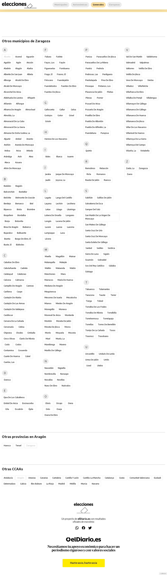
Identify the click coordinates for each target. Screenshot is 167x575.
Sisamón (89, 260)
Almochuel (30, 109)
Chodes (19, 333)
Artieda (29, 150)
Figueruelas (50, 68)
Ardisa (7, 150)
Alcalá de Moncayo (13, 86)
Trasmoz (89, 336)
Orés (48, 409)
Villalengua (151, 98)
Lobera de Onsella (53, 215)
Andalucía (8, 478)
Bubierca (27, 227)
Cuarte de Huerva (12, 356)
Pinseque (89, 86)
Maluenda (60, 268)
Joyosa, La (60, 180)
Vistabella (144, 150)
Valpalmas (144, 62)
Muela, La (60, 338)
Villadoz (130, 86)
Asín (20, 156)
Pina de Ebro (107, 80)
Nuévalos (66, 385)
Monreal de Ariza (53, 315)
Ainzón (30, 62)
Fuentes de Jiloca (52, 92)
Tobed (100, 301)
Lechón (59, 203)
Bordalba (21, 215)
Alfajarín (31, 98)
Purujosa (105, 133)
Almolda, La (9, 115)
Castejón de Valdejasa (14, 309)
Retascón (104, 168)
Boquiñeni (8, 215)
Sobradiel (102, 260)
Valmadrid (130, 62)
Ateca (7, 162)
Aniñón (7, 145)
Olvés (48, 403)
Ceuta (121, 478)
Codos (18, 344)
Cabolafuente (10, 268)
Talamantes (104, 289)
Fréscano (49, 80)
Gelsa (73, 109)
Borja (7, 221)
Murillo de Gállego (53, 350)
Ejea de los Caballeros (14, 397)
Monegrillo (49, 309)
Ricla (89, 174)
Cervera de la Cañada (14, 321)
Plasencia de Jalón (93, 92)
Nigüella (61, 368)
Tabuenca (89, 289)
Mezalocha (71, 297)
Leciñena (71, 203)
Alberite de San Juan (13, 74)
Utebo (100, 365)
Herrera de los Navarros (56, 139)
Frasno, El (61, 74)
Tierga (89, 301)
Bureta (7, 239)
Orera (70, 403)
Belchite (7, 197)
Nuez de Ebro (51, 385)
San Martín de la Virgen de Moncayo (97, 217)
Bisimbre (31, 209)
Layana (48, 203)
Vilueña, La (131, 150)
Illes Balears (36, 483)
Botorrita (19, 221)
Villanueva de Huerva (136, 115)
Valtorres (130, 68)
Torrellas (89, 324)
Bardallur (23, 192)
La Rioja (50, 483)
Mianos (48, 303)
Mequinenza (50, 291)
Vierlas (150, 80)
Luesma (70, 227)
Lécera (48, 239)
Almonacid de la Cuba (14, 121)
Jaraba (48, 174)
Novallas (49, 380)
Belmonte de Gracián (25, 197)
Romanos (101, 174)
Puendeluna (90, 133)
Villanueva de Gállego (136, 109)
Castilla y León (72, 478)
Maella (48, 256)
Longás (48, 221)
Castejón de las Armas (14, 303)
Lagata (48, 197)
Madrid (61, 483)
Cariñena (8, 291)
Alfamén (8, 103)
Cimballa (31, 333)
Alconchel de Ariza (12, 92)
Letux (48, 209)
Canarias (44, 478)
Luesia (59, 227)
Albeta (30, 74)
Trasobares (103, 336)
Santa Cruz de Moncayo (96, 236)
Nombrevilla (50, 374)
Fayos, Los (49, 62)
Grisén (48, 121)
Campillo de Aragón (13, 286)
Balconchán (9, 192)
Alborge (7, 80)
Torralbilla (111, 312)
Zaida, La (130, 168)
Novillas (61, 380)
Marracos (49, 280)
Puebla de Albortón (94, 121)
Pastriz (89, 68)
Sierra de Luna (92, 254)
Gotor (60, 115)
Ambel (18, 139)
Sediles (100, 248)
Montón (48, 321)
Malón (73, 268)
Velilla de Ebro (145, 68)
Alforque (20, 103)
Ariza (18, 150)
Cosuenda (22, 350)
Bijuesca (7, 209)
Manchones (50, 274)
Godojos (48, 115)
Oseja (59, 409)
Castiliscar (8, 315)
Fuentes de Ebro (68, 86)
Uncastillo (89, 354)
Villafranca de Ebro (135, 92)
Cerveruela (9, 327)
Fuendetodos (51, 86)
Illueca (59, 156)
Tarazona (89, 295)
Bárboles (20, 244)
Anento (29, 139)
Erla (7, 409)
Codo (7, 344)
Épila (31, 409)
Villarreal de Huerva (135, 133)
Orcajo (59, 403)
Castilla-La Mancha (91, 478)
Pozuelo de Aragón (94, 109)
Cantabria (56, 478)
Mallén (48, 268)
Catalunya (109, 478)
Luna (62, 233)
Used (88, 365)
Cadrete (24, 268)
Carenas (30, 286)
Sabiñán (89, 197)
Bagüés (18, 186)
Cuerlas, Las (9, 362)
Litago (59, 209)
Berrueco (19, 203)
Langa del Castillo (64, 197)
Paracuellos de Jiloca (106, 56)
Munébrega (50, 344)
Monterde (69, 315)
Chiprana (8, 333)
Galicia (23, 483)
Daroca (7, 380)
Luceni (48, 227)
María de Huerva (65, 280)
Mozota (72, 333)
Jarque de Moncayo (65, 174)
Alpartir (7, 139)
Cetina (21, 327)
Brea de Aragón (11, 227)
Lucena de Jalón (63, 221)
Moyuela (60, 333)
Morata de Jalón (63, 321)
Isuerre (70, 156)
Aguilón (7, 62)
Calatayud (8, 274)
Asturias (32, 478)
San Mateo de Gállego (95, 224)
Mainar (72, 256)
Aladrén (7, 68)
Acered (18, 56)
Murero (63, 344)
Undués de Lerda (106, 354)
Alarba (30, 68)
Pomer (100, 98)
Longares (70, 215)
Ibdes (48, 156)
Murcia (84, 483)
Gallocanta (49, 109)
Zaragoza (143, 168)
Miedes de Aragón (64, 303)
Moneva (63, 309)
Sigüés (106, 254)
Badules (7, 186)
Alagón (18, 68)
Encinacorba (27, 403)
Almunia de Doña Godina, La (17, 133)
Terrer (113, 295)
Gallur (62, 109)
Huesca (7, 445)
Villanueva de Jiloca (135, 121)
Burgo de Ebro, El (23, 239)
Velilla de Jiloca (133, 74)
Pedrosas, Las (91, 74)
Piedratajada (91, 80)
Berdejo (7, 203)
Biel (31, 203)
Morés (48, 333)
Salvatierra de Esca (94, 203)
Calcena (7, 280)
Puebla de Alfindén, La (95, 127)
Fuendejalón (63, 80)
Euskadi (157, 478)
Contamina (9, 350)
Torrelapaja (108, 318)
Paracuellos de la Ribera (96, 62)
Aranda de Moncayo (24, 145)
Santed (89, 248)
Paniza (89, 56)
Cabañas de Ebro (11, 262)
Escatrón (19, 409)
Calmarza (19, 280)
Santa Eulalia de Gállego (96, 242)
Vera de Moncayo (134, 80)
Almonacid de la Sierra (14, 127)
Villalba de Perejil (134, 98)
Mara (63, 274)
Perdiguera (107, 74)
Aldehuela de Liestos (13, 98)
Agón (18, 62)
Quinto (89, 150)
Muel (48, 338)
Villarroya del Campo (135, 145)
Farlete (59, 56)
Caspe (19, 291)
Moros (68, 327)
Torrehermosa (92, 318)
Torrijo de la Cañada (95, 330)
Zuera (129, 174)
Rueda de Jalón (92, 180)
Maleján (63, 262)
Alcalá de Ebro (22, 80)
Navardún (49, 368)
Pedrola (100, 68)
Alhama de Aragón (12, 109)
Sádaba (112, 265)
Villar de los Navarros (136, 127)
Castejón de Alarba (12, 297)
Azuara (18, 162)
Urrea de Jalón (92, 359)
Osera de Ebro (51, 415)
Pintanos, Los (104, 86)
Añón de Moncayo (12, 168)
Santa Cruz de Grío (93, 230)
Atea (31, 156)
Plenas (89, 98)
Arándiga (8, 156)
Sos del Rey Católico (94, 265)
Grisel (71, 115)
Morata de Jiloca (52, 327)
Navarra (95, 483)
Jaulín (48, 180)
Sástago (89, 271)
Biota (19, 209)
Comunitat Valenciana (140, 478)
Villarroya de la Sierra (136, 139)
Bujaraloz (8, 233)
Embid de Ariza (11, 403)
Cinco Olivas (9, 338)
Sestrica (111, 248)
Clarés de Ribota (27, 338)
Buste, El (8, 244)
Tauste (102, 295)
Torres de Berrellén (107, 324)
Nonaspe (64, 374)
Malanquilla (50, 262)
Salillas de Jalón (104, 197)
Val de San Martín (134, 56)
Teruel (18, 445)
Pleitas (110, 92)
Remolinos (90, 168)
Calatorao (21, 274)
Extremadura (9, 483)
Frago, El (49, 74)
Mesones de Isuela (53, 297)
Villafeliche (143, 86)
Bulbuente (21, 233)
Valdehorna (152, 56)
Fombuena (64, 68)
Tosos (112, 330)
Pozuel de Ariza (92, 103)
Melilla (73, 483)
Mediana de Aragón (54, 286)
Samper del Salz (92, 209)
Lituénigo (71, 209)
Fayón (62, 62)
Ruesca (107, 180)
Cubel (27, 356)
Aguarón (30, 56)
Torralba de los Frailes (95, 307)
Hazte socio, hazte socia (83, 562)
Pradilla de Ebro (92, 115)
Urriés (106, 359)
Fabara (48, 56)
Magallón (60, 256)
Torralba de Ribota (94, 312)
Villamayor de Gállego (136, 103)
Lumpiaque (50, 233)
